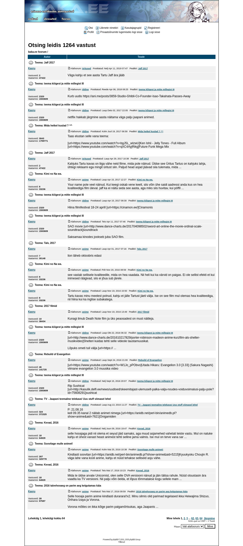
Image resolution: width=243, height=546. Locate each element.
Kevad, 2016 (51, 422)
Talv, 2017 (50, 243)
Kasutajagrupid (131, 27)
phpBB (115, 539)
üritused (86, 68)
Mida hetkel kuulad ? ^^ (58, 125)
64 (201, 518)
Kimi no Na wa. (53, 173)
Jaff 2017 (49, 62)
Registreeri (152, 27)
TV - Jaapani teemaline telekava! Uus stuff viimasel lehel (77, 399)
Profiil (89, 32)
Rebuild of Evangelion (57, 354)
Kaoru (32, 68)
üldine (85, 89)
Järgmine (209, 518)
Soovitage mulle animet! (58, 443)
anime (85, 179)
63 (197, 518)
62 (192, 518)
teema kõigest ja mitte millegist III (64, 83)
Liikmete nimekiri (107, 27)
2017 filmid (50, 306)
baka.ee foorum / (38, 51)
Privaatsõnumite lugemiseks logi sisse (119, 32)
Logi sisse (152, 32)
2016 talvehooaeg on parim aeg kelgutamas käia (72, 485)
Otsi (89, 27)
